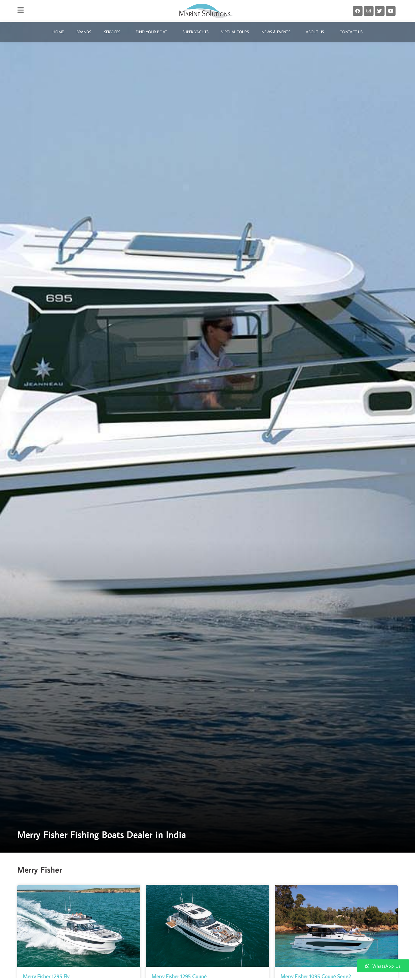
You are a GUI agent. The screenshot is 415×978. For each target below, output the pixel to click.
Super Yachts (195, 31)
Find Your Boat (153, 32)
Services (113, 32)
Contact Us (351, 31)
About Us (316, 32)
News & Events (277, 32)
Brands (83, 31)
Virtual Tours (235, 31)
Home (58, 31)
